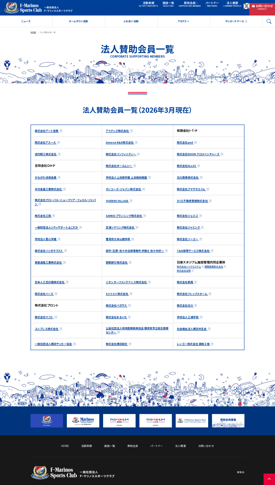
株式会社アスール (47, 144)
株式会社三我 (44, 218)
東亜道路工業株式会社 (50, 269)
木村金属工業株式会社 (50, 190)
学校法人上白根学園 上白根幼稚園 (130, 179)
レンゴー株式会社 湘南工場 (196, 352)
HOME (34, 34)
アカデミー (183, 23)
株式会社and (186, 144)
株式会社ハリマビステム (191, 274)
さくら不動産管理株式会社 (195, 202)
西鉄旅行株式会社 (118, 269)
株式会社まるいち (118, 324)
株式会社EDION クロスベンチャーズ (201, 155)
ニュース (26, 23)
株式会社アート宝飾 (48, 132)
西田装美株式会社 (219, 274)
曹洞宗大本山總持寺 (120, 242)
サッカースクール (234, 23)
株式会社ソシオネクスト (51, 253)
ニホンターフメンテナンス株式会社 (130, 289)
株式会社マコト (45, 324)
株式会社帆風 (186, 289)
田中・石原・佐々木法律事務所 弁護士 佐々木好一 (137, 255)
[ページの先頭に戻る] (263, 473)
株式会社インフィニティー (123, 155)
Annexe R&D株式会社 (121, 144)
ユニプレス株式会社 (49, 336)
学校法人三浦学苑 (189, 324)
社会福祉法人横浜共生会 (194, 336)
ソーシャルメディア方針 (171, 462)
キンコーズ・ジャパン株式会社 (126, 190)
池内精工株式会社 (47, 155)
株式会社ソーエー (189, 242)
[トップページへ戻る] (73, 476)
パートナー (186, 7)
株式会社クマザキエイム (193, 190)
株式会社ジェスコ (189, 218)
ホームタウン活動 (78, 23)
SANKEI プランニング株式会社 (127, 218)
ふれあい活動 (131, 23)
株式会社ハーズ (46, 301)
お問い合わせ (258, 7)
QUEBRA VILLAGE (119, 202)
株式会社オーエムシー (121, 167)
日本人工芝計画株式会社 (52, 289)
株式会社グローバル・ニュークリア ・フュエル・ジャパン (65, 204)
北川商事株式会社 (189, 179)
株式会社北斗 (186, 312)
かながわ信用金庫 (47, 179)
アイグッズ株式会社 (119, 132)
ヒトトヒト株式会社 (119, 301)
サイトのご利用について (202, 462)
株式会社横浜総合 (118, 352)
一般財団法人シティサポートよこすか (60, 230)
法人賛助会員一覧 (50, 34)
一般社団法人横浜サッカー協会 (56, 352)
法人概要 (208, 7)
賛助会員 (164, 7)
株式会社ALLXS (188, 167)
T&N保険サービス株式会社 (195, 253)
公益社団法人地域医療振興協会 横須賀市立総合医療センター (137, 338)
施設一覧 (139, 7)
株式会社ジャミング (190, 230)
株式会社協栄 (185, 278)
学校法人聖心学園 (47, 242)
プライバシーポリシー (232, 462)
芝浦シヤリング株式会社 (122, 230)
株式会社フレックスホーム (195, 301)
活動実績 (118, 7)
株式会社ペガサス (118, 312)
